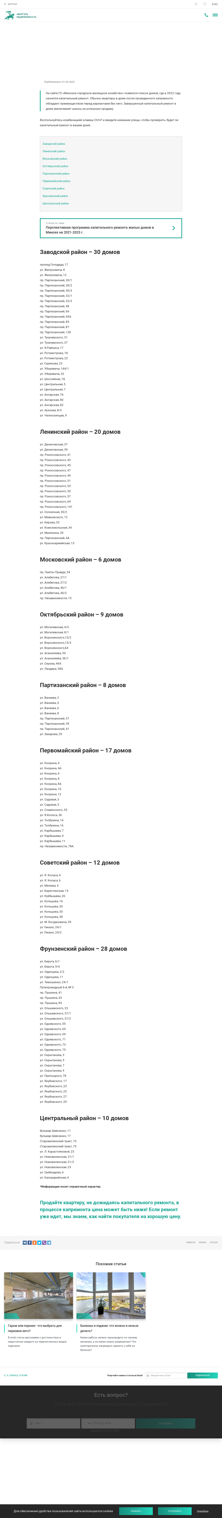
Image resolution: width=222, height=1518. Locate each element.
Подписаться (203, 1375)
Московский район (54, 158)
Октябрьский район (55, 166)
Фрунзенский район (55, 196)
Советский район (53, 188)
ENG (215, 4)
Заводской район (53, 143)
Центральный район (55, 203)
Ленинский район (53, 151)
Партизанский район (55, 173)
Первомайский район (56, 181)
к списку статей (17, 1375)
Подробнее (202, 1511)
